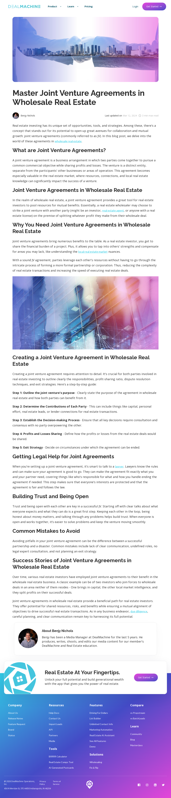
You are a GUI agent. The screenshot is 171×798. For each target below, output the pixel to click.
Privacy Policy (43, 782)
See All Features (98, 741)
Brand (11, 729)
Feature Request (16, 724)
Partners (53, 735)
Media (52, 741)
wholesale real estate (68, 141)
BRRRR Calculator (58, 756)
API (51, 729)
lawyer (119, 466)
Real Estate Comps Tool (61, 762)
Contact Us (55, 718)
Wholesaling (96, 762)
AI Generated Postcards (61, 767)
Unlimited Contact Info (101, 724)
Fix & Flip (94, 767)
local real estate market (93, 251)
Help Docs (54, 712)
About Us (13, 712)
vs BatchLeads (137, 718)
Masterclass (136, 745)
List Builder (95, 718)
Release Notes (15, 718)
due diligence (138, 611)
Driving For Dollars (99, 712)
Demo (93, 746)
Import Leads (55, 724)
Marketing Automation (101, 729)
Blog (132, 739)
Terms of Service (57, 782)
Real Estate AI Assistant (102, 735)
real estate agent (113, 210)
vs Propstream (137, 712)
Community (136, 734)
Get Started (154, 6)
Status (11, 735)
